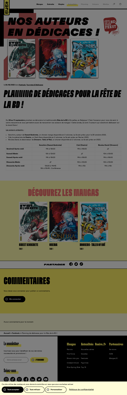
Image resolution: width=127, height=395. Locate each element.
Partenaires (116, 344)
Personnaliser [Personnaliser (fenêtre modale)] (56, 390)
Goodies (84, 354)
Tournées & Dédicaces (34, 85)
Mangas (71, 344)
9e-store (112, 349)
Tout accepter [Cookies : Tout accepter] (13, 390)
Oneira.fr (100, 344)
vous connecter (19, 291)
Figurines (84, 363)
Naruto (70, 349)
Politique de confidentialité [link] (81, 390)
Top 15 (83, 367)
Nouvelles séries (87, 349)
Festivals (22, 85)
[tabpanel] (33, 226)
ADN (111, 354)
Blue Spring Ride (73, 367)
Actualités (87, 344)
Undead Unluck (73, 363)
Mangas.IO (113, 358)
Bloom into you (73, 358)
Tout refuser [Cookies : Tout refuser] (35, 390)
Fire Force (71, 354)
